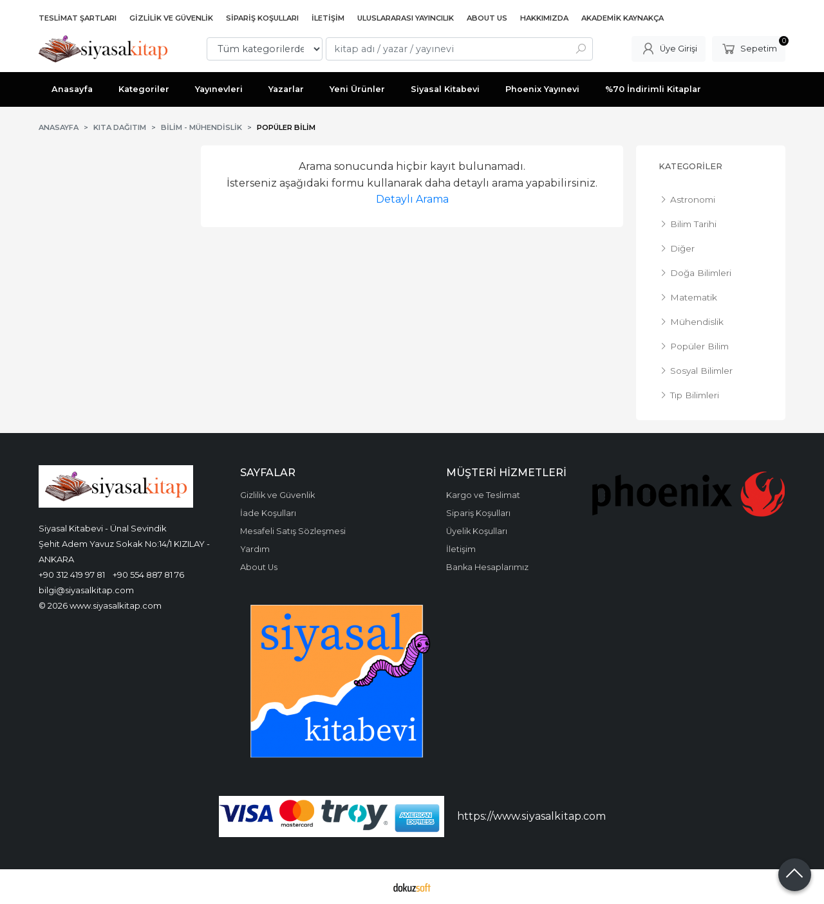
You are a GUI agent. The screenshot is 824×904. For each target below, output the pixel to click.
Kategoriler (690, 166)
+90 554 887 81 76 (148, 574)
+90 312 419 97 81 (72, 574)
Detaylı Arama (412, 199)
